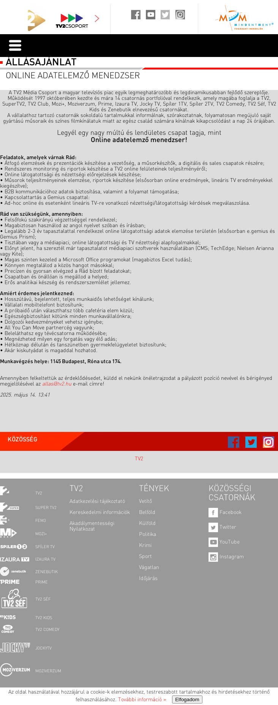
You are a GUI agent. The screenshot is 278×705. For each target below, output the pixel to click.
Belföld (147, 512)
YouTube (224, 542)
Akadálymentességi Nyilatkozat (92, 526)
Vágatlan (149, 567)
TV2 (139, 459)
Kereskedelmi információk (100, 512)
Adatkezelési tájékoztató (97, 501)
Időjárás (148, 578)
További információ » (142, 699)
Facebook (225, 512)
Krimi (145, 545)
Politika (147, 534)
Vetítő (145, 501)
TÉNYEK (154, 489)
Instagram (226, 557)
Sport (145, 556)
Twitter (222, 527)
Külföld (147, 523)
